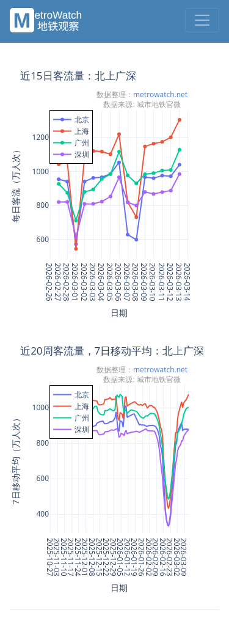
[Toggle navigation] (202, 20)
